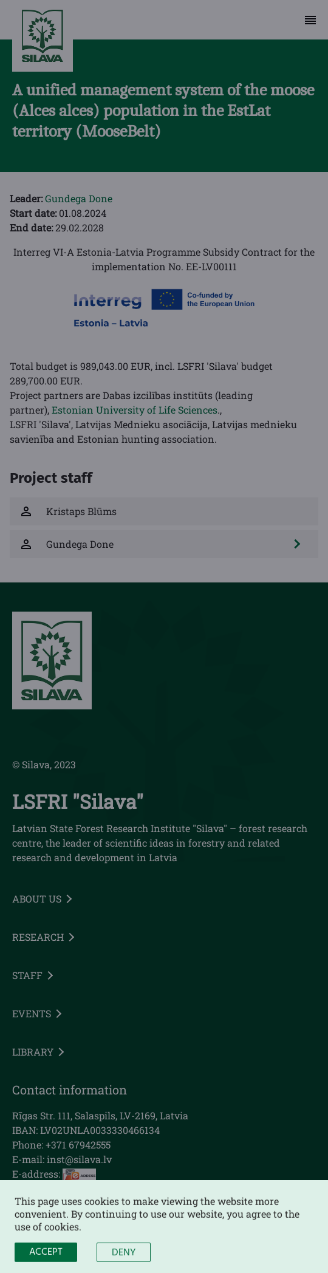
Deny (123, 1260)
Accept (46, 1259)
